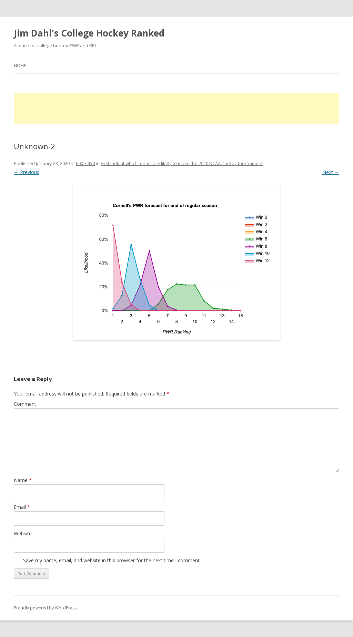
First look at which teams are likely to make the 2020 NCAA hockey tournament (182, 163)
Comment (25, 404)
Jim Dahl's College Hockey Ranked (89, 33)
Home (20, 66)
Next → (330, 172)
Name (23, 480)
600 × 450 (85, 163)
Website (23, 533)
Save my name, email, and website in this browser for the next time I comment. (112, 560)
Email (22, 507)
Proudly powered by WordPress (45, 608)
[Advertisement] (176, 108)
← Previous (26, 172)
